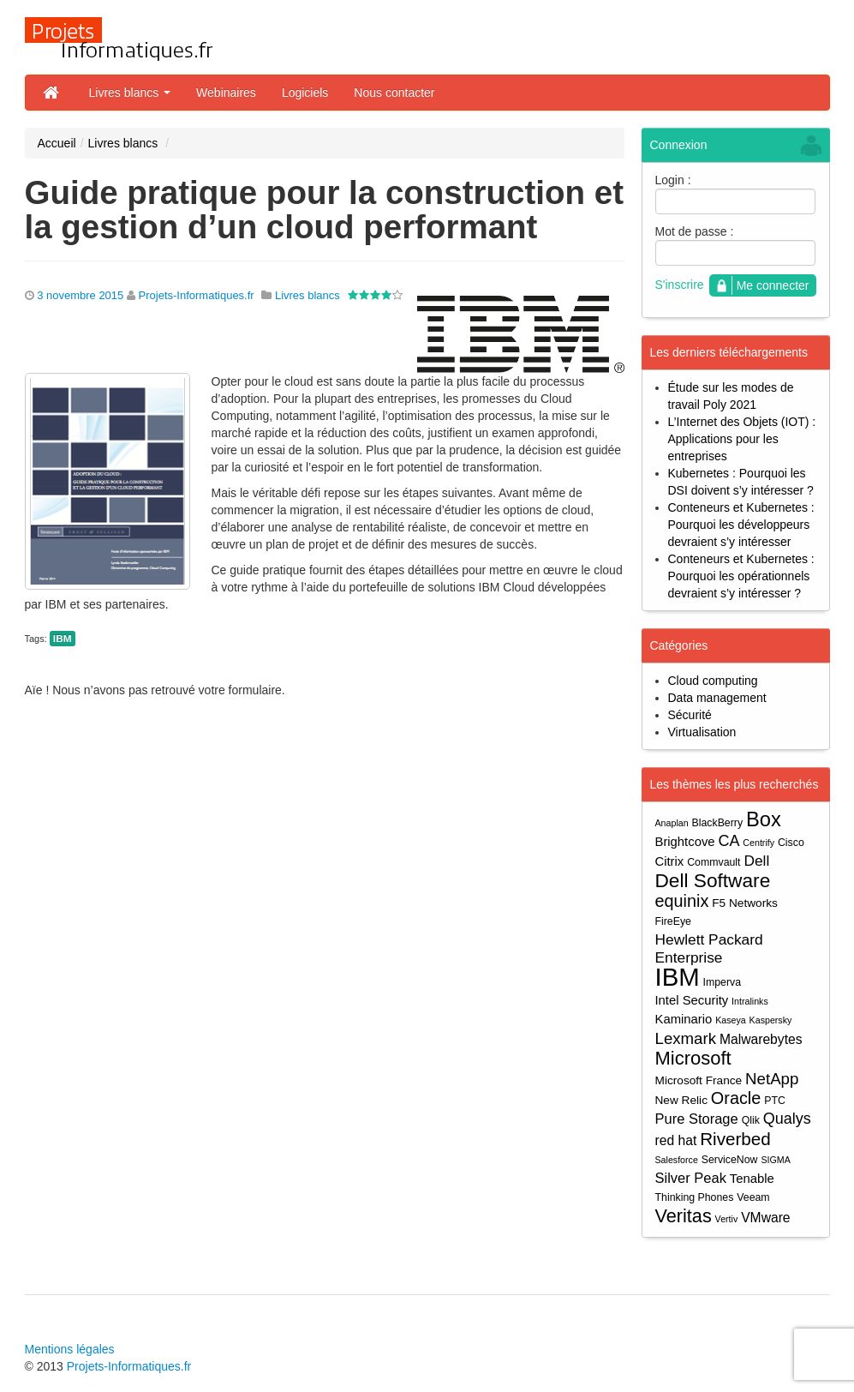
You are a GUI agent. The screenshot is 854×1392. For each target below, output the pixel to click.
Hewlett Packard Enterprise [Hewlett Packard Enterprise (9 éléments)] (709, 948)
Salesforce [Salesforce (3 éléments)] (676, 1160)
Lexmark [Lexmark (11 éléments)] (686, 1038)
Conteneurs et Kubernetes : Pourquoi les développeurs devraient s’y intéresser (741, 525)
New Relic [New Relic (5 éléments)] (681, 1100)
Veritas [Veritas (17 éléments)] (683, 1216)
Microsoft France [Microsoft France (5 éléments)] (699, 1080)
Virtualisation (702, 732)
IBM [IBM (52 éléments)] (677, 977)
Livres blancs (130, 92)
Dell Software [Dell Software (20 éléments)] (713, 881)
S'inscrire (679, 284)
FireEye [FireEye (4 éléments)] (673, 921)
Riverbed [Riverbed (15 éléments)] (735, 1139)
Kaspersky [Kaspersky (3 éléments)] (770, 1020)
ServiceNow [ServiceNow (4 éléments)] (730, 1160)
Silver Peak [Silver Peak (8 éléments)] (690, 1177)
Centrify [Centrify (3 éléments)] (758, 842)
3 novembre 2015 (80, 295)
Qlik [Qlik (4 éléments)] (751, 1120)
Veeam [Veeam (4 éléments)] (753, 1197)
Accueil (57, 143)
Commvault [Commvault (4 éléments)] (713, 862)
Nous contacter (394, 92)
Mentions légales (70, 1349)
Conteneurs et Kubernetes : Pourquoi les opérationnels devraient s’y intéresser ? (741, 576)
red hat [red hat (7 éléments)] (676, 1140)
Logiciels (305, 92)
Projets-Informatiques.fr (196, 295)
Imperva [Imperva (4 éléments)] (722, 982)
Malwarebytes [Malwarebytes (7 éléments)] (761, 1039)
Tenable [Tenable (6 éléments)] (752, 1178)
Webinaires (226, 92)
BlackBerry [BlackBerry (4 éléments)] (718, 823)
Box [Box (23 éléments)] (763, 820)
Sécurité (690, 715)
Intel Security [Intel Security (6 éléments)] (692, 1000)
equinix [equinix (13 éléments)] (682, 901)
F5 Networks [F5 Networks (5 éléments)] (745, 903)
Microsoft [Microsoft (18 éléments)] (693, 1058)
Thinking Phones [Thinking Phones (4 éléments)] (694, 1197)
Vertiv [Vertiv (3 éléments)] (726, 1219)
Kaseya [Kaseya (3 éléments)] (730, 1020)
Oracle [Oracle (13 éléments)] (736, 1098)
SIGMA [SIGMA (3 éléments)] (775, 1160)
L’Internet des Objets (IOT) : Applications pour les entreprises (742, 439)
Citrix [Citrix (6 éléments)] (669, 861)
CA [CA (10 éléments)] (728, 840)
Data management (717, 698)
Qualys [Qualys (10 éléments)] (787, 1118)
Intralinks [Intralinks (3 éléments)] (750, 1001)
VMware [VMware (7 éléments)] (765, 1217)
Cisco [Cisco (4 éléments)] (791, 843)
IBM (62, 639)
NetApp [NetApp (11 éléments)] (771, 1079)
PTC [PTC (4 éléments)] (774, 1101)
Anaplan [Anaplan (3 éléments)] (672, 823)
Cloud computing (713, 680)
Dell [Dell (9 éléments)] (756, 860)
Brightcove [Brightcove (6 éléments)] (685, 842)
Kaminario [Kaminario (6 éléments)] (684, 1019)
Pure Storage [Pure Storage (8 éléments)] (696, 1118)
